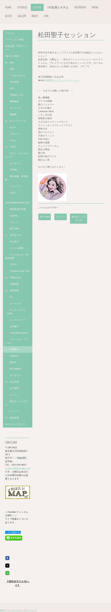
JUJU (10, 193)
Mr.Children (13, 369)
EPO (10, 88)
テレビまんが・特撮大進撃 (16, 256)
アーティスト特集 (14, 39)
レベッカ (12, 411)
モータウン (13, 375)
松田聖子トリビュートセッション (62, 80)
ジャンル (9, 33)
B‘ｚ (9, 297)
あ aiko (9, 62)
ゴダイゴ (12, 134)
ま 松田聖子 (12, 349)
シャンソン (13, 186)
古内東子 (12, 326)
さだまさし (13, 163)
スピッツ (12, 222)
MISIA (10, 362)
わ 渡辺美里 (12, 417)
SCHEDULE (22, 7)
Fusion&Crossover (16, 333)
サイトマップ (31, 599)
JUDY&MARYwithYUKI (17, 201)
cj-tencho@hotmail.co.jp (17, 468)
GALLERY (22, 16)
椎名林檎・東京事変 (16, 178)
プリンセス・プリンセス (16, 341)
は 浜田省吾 (12, 290)
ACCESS (8, 16)
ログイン (107, 605)
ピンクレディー (15, 320)
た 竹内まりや (13, 235)
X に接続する (13, 532)
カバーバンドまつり (15, 424)
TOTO (10, 264)
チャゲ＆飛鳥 (14, 248)
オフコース (13, 108)
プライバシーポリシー (14, 599)
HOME (8, 7)
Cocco (10, 140)
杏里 (9, 69)
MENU (95, 7)
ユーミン (60, 217)
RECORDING (80, 7)
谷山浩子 (12, 241)
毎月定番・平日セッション (16, 48)
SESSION (37, 7)
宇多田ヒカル (14, 95)
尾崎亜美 (12, 101)
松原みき (12, 356)
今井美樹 (12, 82)
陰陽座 (11, 114)
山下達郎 (12, 388)
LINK (46, 16)
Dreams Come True (17, 271)
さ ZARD (10, 147)
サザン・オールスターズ (16, 155)
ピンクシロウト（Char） (15, 312)
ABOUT (35, 16)
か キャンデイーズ (15, 121)
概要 (2, 599)
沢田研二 (12, 170)
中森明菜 (12, 284)
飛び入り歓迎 (12, 56)
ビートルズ (13, 303)
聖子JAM (44, 217)
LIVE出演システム (58, 7)
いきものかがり (15, 75)
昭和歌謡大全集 (15, 209)
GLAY (10, 127)
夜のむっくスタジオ (79, 218)
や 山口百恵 (12, 382)
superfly (11, 215)
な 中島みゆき (13, 277)
